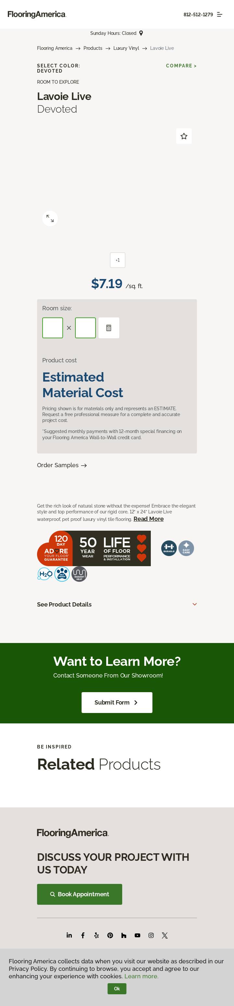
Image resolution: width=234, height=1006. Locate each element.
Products (93, 48)
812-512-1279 (198, 14)
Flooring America (54, 48)
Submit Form (117, 702)
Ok (117, 988)
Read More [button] (148, 518)
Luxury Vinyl (126, 48)
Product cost (59, 360)
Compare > (181, 65)
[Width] (85, 327)
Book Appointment (79, 894)
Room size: (57, 308)
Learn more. (141, 976)
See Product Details (64, 604)
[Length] (52, 327)
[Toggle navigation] (219, 14)
